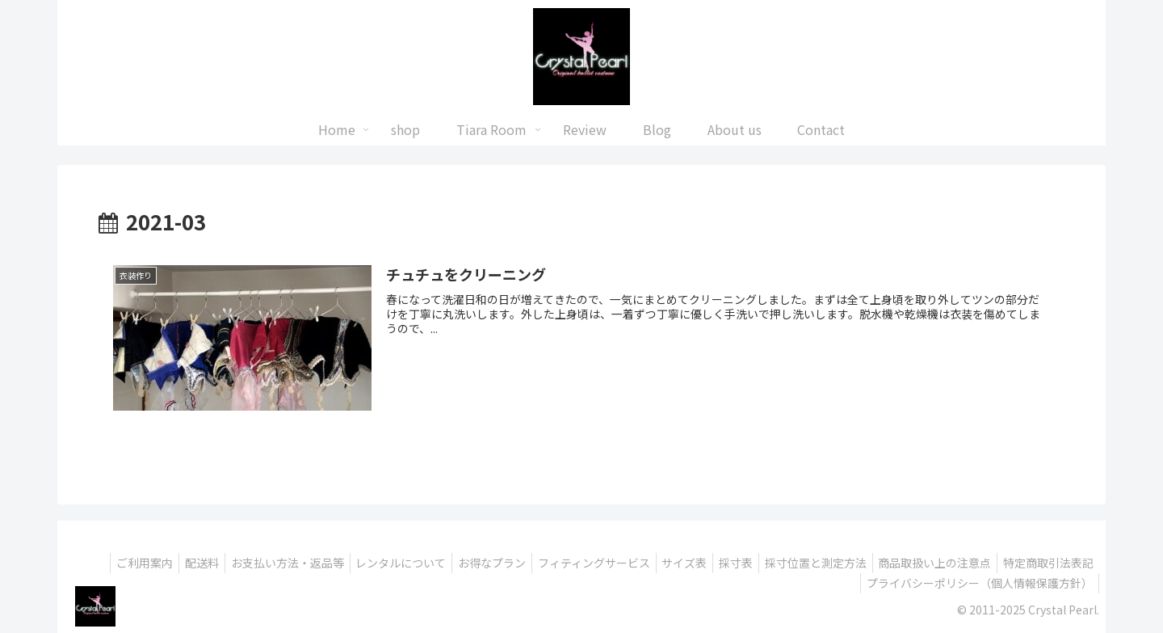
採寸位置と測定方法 (910, 563)
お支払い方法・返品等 (351, 563)
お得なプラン (566, 563)
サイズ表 (768, 563)
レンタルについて (470, 563)
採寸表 (825, 563)
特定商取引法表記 (802, 583)
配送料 (261, 563)
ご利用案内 (198, 563)
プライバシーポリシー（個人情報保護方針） (977, 583)
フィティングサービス (673, 563)
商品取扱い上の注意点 (1034, 563)
